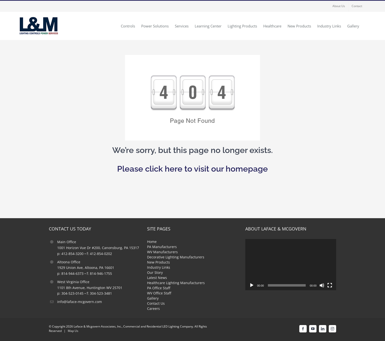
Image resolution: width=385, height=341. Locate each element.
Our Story (155, 272)
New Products (158, 262)
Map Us (73, 331)
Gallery (153, 298)
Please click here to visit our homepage (192, 169)
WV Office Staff (159, 293)
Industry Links (158, 267)
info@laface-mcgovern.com (79, 301)
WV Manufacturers (162, 252)
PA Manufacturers (162, 246)
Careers (153, 308)
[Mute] (321, 285)
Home (152, 241)
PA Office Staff (158, 288)
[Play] (251, 285)
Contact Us (156, 303)
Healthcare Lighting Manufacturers (176, 282)
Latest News (157, 277)
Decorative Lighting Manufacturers (175, 257)
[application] (290, 264)
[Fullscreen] (329, 285)
